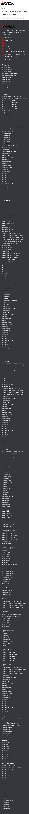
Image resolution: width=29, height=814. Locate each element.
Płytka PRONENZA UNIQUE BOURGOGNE (12, 96)
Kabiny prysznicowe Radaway (9, 257)
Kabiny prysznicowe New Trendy (10, 255)
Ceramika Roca (6, 278)
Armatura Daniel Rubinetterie (9, 85)
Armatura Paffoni (6, 87)
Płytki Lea (4, 179)
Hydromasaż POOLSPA (8, 205)
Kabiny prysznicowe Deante (9, 251)
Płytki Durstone (6, 192)
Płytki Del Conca (6, 161)
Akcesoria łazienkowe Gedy (9, 75)
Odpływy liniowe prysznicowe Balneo (11, 241)
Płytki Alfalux (5, 155)
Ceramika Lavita (6, 282)
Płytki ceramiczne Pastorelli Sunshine (11, 121)
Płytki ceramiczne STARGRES (9, 106)
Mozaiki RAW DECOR (7, 117)
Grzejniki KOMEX (6, 110)
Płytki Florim (5, 188)
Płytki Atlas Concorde (7, 183)
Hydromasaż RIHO (6, 207)
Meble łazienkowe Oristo (8, 259)
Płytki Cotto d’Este (7, 167)
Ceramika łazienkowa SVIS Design (11, 725)
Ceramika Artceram (7, 280)
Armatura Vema (6, 83)
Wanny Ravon (5, 269)
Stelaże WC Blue (6, 71)
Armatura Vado (6, 89)
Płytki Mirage (5, 185)
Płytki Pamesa (5, 190)
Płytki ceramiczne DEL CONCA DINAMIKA (12, 123)
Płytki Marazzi (5, 163)
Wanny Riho (5, 273)
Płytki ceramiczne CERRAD (9, 104)
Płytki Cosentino (6, 171)
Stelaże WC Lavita (7, 67)
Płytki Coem (5, 175)
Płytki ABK (4, 181)
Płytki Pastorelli (6, 159)
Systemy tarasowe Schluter (9, 458)
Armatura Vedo (6, 81)
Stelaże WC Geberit (7, 69)
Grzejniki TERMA (6, 225)
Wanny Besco (5, 271)
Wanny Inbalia (5, 267)
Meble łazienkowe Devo (8, 261)
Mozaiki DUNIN (6, 119)
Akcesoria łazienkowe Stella (9, 73)
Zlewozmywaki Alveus (7, 131)
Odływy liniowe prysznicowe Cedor (11, 243)
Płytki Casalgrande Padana (9, 151)
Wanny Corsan (5, 265)
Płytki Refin (5, 169)
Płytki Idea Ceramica (7, 157)
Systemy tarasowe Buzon (8, 462)
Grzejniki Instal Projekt (8, 112)
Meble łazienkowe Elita (8, 263)
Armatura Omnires (6, 77)
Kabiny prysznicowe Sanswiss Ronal (11, 253)
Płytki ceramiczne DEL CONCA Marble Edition (14, 98)
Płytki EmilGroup (6, 165)
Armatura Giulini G (6, 139)
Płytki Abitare (5, 149)
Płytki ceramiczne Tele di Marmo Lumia (12, 125)
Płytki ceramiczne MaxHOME (9, 108)
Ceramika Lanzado (7, 275)
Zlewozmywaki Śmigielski (8, 129)
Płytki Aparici (5, 348)
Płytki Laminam (6, 153)
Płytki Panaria (5, 177)
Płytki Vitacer (5, 357)
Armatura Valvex (6, 79)
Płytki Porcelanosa (7, 194)
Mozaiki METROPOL (7, 115)
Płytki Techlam (6, 196)
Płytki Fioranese (6, 173)
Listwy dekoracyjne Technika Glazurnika (12, 127)
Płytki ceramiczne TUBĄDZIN (9, 102)
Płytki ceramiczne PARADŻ (9, 100)
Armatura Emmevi (6, 143)
